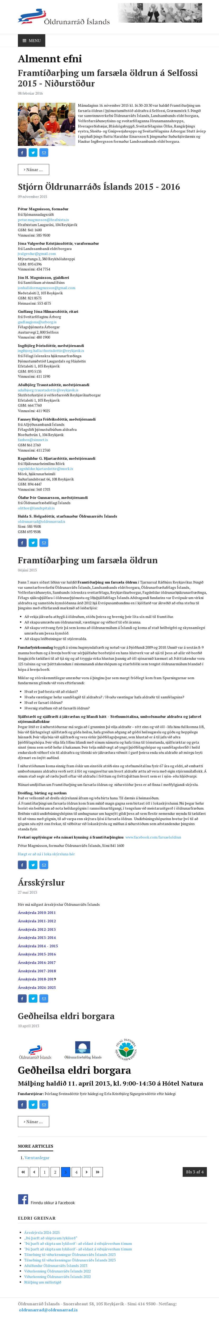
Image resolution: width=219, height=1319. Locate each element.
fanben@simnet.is (33, 439)
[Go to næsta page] (86, 1172)
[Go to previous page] (34, 1172)
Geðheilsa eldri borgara (66, 1015)
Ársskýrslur (41, 882)
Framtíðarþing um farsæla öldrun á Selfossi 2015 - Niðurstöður (108, 78)
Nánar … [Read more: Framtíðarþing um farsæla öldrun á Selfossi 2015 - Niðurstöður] (33, 169)
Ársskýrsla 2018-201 (36, 979)
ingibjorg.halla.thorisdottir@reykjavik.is (51, 350)
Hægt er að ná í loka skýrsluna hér (46, 853)
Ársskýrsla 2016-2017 (37, 962)
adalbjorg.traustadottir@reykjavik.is (48, 389)
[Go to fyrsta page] (23, 1172)
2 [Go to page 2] (55, 1172)
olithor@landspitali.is (36, 507)
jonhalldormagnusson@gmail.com (46, 287)
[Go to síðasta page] (97, 1172)
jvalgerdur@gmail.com (37, 253)
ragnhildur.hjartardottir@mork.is (45, 468)
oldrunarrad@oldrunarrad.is (41, 521)
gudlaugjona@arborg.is (37, 321)
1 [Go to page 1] (44, 1172)
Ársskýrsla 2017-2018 (37, 970)
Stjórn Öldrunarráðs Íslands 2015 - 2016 (99, 186)
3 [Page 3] (65, 1172)
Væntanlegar (36, 1157)
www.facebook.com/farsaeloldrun (153, 837)
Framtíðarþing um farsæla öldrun (88, 560)
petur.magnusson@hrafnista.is (43, 219)
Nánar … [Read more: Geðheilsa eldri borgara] (33, 1121)
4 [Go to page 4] (76, 1172)
